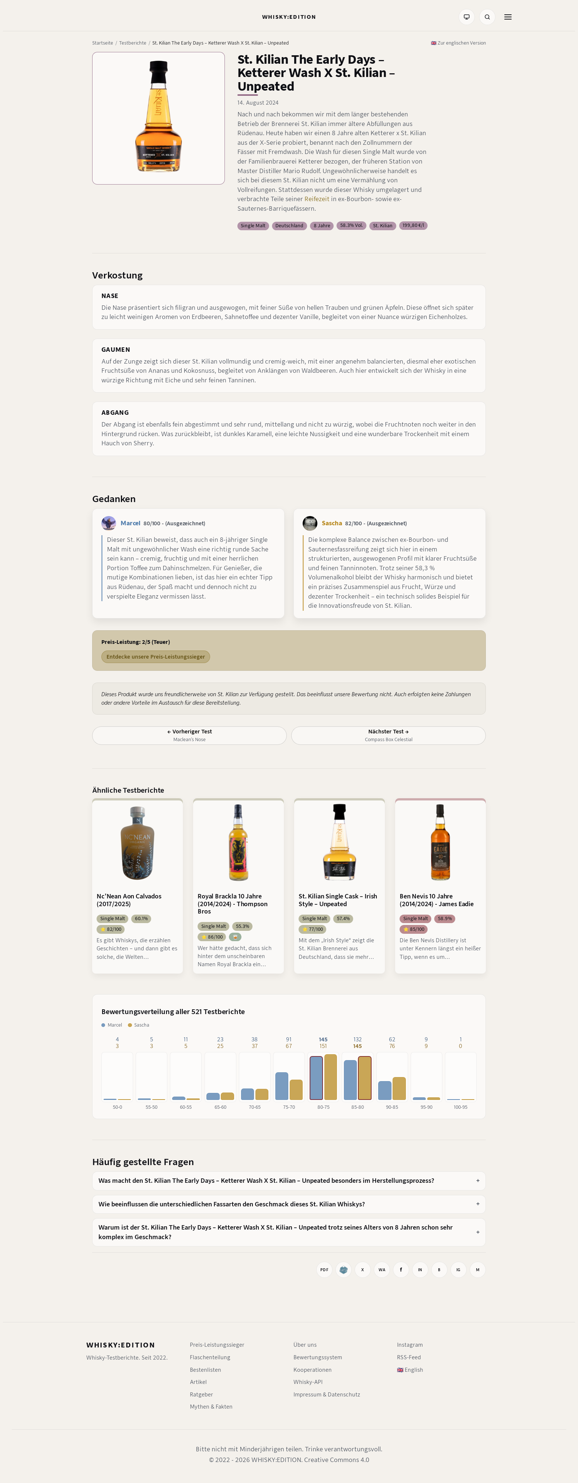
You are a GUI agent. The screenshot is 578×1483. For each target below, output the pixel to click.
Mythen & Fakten (211, 1407)
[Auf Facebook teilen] (401, 1270)
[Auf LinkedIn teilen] (420, 1270)
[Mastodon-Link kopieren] (478, 1270)
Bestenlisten (205, 1370)
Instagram (410, 1345)
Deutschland (289, 225)
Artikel (198, 1382)
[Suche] (487, 17)
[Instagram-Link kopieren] (458, 1270)
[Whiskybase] (343, 1270)
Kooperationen (312, 1370)
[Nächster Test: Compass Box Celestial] (388, 735)
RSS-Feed (409, 1357)
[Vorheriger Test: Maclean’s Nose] (189, 735)
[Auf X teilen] (363, 1270)
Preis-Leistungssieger (217, 1345)
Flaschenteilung (210, 1357)
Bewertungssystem (317, 1357)
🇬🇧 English (410, 1370)
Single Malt (253, 225)
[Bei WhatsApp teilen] (382, 1270)
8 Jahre (322, 225)
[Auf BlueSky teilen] (439, 1270)
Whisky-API (308, 1382)
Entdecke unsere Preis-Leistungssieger (156, 657)
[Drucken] (324, 1270)
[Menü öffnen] (508, 17)
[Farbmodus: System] (467, 17)
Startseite (102, 43)
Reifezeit (317, 199)
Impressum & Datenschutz (326, 1395)
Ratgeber (201, 1395)
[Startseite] (289, 17)
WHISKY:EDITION (120, 1345)
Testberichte (132, 43)
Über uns (305, 1345)
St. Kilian (383, 225)
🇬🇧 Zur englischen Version (458, 43)
